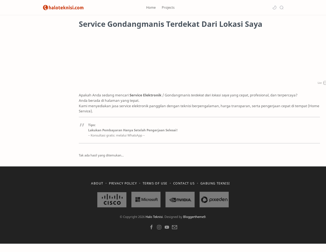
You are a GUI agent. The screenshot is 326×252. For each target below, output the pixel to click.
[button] (274, 7)
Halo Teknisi (154, 225)
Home (151, 7)
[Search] (281, 7)
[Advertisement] (163, 65)
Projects (168, 7)
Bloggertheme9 (194, 225)
